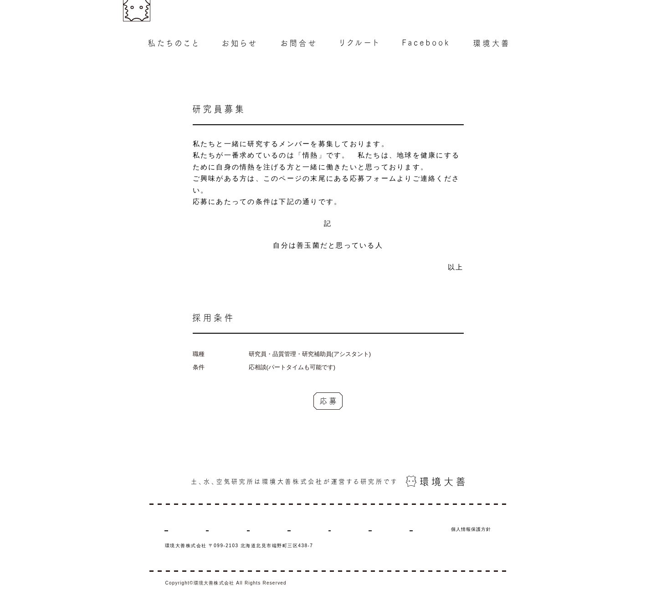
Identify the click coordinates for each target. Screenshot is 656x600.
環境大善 (381, 529)
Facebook (342, 529)
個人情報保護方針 (471, 529)
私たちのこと (180, 529)
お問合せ (260, 529)
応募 (328, 401)
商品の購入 (421, 529)
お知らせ (222, 529)
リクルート (300, 529)
